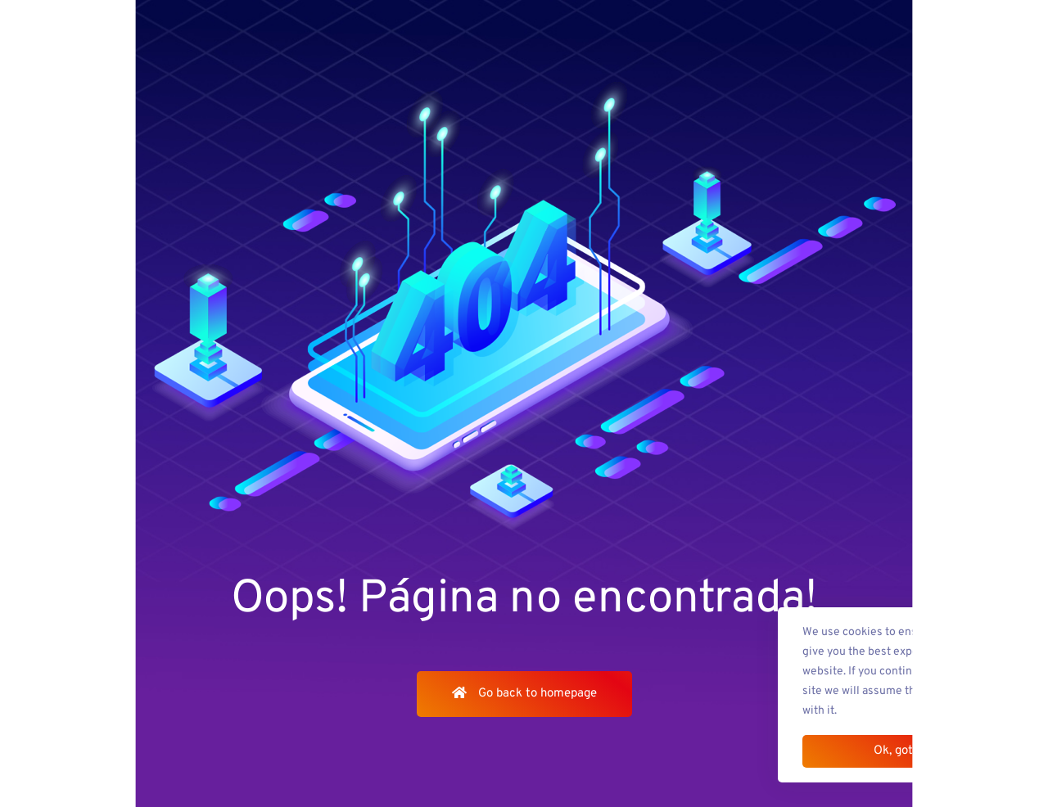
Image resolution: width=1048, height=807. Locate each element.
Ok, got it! (901, 751)
